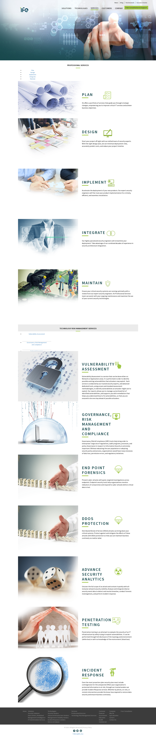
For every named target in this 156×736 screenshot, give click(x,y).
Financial (101, 713)
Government (103, 715)
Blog (121, 3)
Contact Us (112, 720)
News (116, 3)
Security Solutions (34, 713)
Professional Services (78, 713)
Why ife (111, 713)
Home (25, 711)
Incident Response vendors (56, 720)
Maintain (32, 79)
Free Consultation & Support (136, 8)
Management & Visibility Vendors (58, 718)
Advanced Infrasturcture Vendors (58, 715)
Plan (32, 70)
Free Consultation (126, 711)
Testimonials (129, 3)
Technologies (81, 8)
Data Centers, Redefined (36, 715)
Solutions (66, 8)
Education (102, 718)
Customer (102, 711)
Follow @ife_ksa (78, 734)
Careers (111, 718)
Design (33, 72)
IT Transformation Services (36, 720)
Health (101, 720)
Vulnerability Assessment (37, 334)
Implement (32, 75)
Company (119, 8)
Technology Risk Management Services (83, 715)
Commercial (102, 722)
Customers (107, 8)
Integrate (33, 77)
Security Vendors (53, 713)
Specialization (113, 715)
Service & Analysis (54, 722)
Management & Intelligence (36, 718)
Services (94, 8)
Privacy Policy (87, 727)
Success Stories (142, 3)
